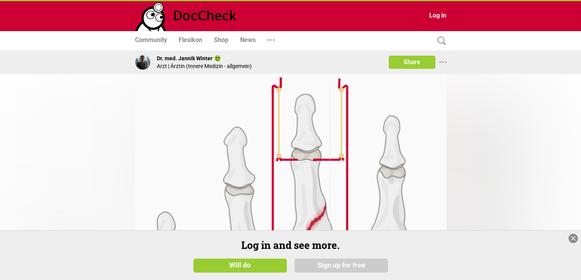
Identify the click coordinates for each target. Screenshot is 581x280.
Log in (437, 15)
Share (412, 62)
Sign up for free (341, 265)
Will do (240, 265)
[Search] (439, 41)
